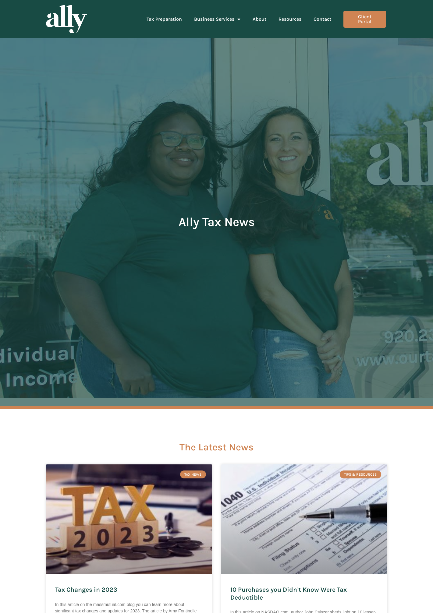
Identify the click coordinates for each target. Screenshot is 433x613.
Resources (290, 19)
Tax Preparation (164, 19)
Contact (322, 19)
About (259, 19)
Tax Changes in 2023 (86, 589)
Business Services (217, 19)
